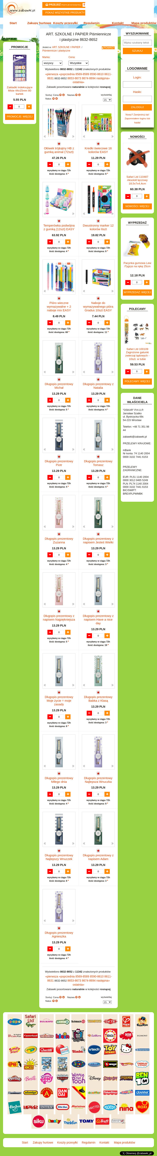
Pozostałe (23, 161)
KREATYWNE (17, 284)
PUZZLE (14, 328)
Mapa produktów (141, 23)
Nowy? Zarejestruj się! (137, 115)
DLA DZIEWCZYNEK (21, 200)
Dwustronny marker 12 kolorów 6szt (98, 226)
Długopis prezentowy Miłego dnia (59, 780)
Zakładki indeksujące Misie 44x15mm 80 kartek (19, 457)
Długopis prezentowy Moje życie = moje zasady (59, 701)
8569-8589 (79, 76)
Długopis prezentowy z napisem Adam (98, 859)
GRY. (13, 251)
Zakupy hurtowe (41, 23)
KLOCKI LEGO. (18, 280)
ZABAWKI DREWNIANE (13, 358)
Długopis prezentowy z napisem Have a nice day (98, 622)
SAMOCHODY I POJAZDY (16, 341)
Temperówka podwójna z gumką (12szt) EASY (59, 226)
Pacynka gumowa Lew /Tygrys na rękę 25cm (137, 264)
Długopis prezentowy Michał (59, 384)
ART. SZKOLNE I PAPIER (65, 50)
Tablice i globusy (23, 167)
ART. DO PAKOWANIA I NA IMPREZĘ (14, 60)
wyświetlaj (106, 92)
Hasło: (137, 93)
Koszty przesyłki (66, 23)
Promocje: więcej (20, 483)
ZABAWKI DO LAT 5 (21, 352)
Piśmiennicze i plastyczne (54, 53)
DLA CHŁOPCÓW (19, 196)
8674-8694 (79, 80)
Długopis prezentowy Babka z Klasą (98, 701)
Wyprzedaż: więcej (137, 292)
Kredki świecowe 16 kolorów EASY (98, 147)
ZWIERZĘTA (17, 371)
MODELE (15, 303)
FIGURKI (15, 242)
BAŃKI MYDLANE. (20, 188)
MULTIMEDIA (17, 308)
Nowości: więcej (137, 206)
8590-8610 (92, 76)
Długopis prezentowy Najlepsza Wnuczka (98, 780)
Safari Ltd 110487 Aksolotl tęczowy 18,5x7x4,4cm (137, 180)
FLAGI (13, 246)
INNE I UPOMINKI (20, 255)
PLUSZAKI (16, 324)
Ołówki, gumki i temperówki (23, 141)
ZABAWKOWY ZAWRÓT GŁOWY (15, 46)
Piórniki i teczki (22, 94)
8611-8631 (105, 76)
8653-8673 (66, 80)
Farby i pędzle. (26, 127)
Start (15, 23)
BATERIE (15, 192)
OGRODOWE (17, 319)
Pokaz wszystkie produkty (65, 12)
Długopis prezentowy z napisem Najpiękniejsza (59, 622)
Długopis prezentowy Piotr (59, 462)
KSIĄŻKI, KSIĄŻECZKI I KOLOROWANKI (14, 291)
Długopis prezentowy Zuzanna (59, 543)
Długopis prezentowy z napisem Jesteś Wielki (98, 543)
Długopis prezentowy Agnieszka (59, 938)
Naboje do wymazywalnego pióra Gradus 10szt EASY (98, 307)
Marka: (46, 60)
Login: (137, 80)
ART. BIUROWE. (19, 52)
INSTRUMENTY (18, 259)
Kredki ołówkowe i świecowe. (19, 120)
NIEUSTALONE (18, 375)
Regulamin (91, 23)
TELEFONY (16, 347)
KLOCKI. (15, 275)
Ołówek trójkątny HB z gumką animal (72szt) (59, 147)
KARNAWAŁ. (17, 271)
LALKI (13, 299)
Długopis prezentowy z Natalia (98, 384)
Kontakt (116, 23)
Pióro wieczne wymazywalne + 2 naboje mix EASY (59, 307)
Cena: (71, 60)
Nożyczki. (23, 105)
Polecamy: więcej (137, 381)
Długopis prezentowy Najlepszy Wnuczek (59, 859)
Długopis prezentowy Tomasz (98, 463)
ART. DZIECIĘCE (19, 67)
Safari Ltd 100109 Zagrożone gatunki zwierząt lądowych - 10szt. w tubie (137, 354)
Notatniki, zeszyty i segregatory (21, 180)
